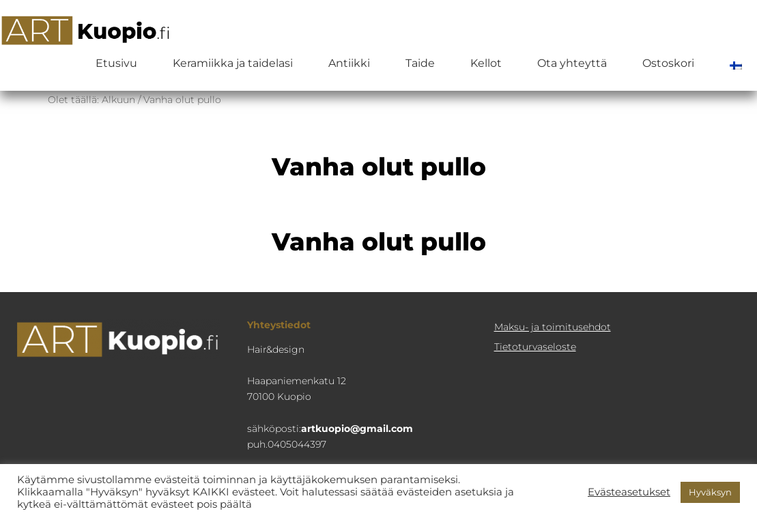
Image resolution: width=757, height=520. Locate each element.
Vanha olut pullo (379, 242)
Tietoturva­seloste (535, 347)
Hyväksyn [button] (710, 492)
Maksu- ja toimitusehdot (552, 327)
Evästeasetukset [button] (629, 492)
